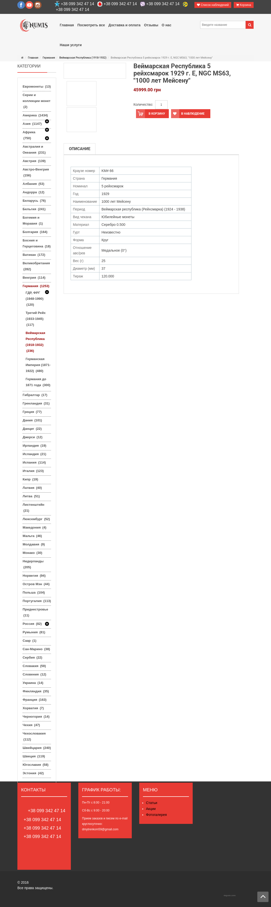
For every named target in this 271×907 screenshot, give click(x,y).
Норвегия (34, 575)
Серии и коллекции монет (36, 101)
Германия (49, 57)
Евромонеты (37, 86)
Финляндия (36, 691)
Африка (29, 135)
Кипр (30, 479)
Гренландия (36, 403)
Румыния (34, 632)
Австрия (34, 161)
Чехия (31, 725)
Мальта (32, 536)
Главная (33, 57)
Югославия (35, 765)
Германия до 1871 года (38, 382)
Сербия (32, 657)
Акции (151, 809)
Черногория (36, 716)
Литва (31, 496)
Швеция (34, 756)
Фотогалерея (156, 815)
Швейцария (37, 748)
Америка (35, 115)
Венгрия (34, 277)
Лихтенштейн (33, 507)
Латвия (32, 488)
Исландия (34, 454)
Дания (32, 420)
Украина (33, 683)
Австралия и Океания (34, 149)
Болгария (35, 232)
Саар (29, 640)
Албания (33, 184)
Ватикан (34, 255)
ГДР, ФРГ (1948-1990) (35, 298)
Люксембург (36, 519)
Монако (32, 553)
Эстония (33, 773)
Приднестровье (35, 612)
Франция (34, 700)
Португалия (37, 601)
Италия (33, 471)
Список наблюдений (213, 5)
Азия (32, 124)
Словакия (34, 666)
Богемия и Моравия (33, 220)
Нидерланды (33, 564)
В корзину (150, 113)
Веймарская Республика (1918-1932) (82, 57)
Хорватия (33, 708)
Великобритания (36, 266)
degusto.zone (230, 895)
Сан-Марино (36, 649)
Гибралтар (35, 395)
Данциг (32, 429)
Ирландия (34, 445)
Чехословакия (34, 736)
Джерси (33, 437)
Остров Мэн (36, 584)
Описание (79, 148)
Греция (32, 412)
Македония (34, 527)
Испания (34, 462)
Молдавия (34, 544)
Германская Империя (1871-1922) (38, 365)
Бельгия (34, 209)
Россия (32, 624)
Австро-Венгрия (36, 172)
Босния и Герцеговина (37, 243)
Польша (34, 592)
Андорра (33, 192)
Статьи (151, 803)
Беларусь (34, 200)
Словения (34, 674)
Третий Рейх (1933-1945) (35, 319)
